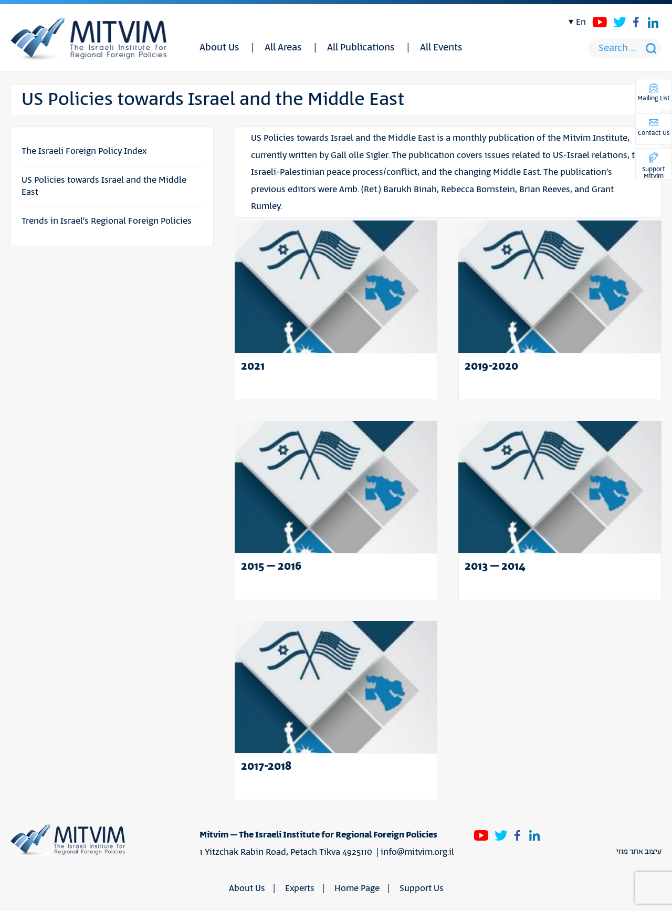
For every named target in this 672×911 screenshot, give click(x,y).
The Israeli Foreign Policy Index (84, 151)
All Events (441, 48)
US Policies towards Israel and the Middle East (104, 186)
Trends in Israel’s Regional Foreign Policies (107, 221)
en (581, 22)
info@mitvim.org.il (417, 852)
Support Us (422, 888)
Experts (299, 888)
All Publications (360, 48)
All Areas (283, 48)
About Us (219, 48)
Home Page (357, 888)
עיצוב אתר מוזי (639, 851)
